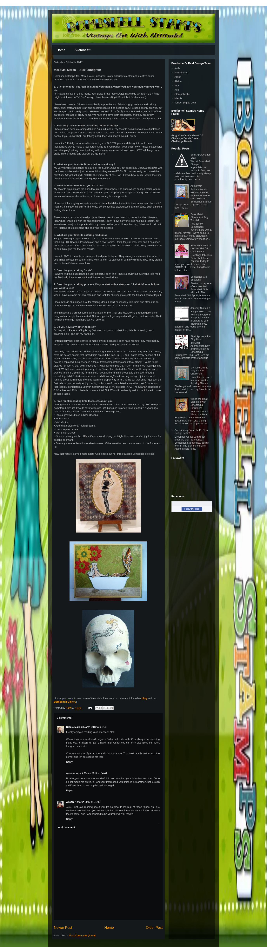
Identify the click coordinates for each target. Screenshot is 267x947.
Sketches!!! (83, 50)
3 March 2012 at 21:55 (93, 726)
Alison (70, 801)
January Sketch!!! (200, 308)
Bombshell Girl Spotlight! (198, 278)
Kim (177, 85)
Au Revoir (196, 185)
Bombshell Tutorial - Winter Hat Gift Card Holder (200, 248)
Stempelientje (182, 94)
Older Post (154, 928)
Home (61, 50)
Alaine (178, 81)
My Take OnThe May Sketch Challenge (199, 370)
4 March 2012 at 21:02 (87, 801)
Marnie (178, 98)
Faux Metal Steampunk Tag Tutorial (199, 217)
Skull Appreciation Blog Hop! (200, 338)
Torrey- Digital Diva (185, 102)
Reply (69, 761)
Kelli (177, 89)
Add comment (66, 827)
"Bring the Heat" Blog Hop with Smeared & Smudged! (199, 403)
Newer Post (63, 928)
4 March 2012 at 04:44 (94, 773)
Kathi (69, 707)
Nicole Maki (73, 726)
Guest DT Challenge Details (187, 137)
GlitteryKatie (181, 72)
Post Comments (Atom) (82, 935)
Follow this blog (191, 509)
